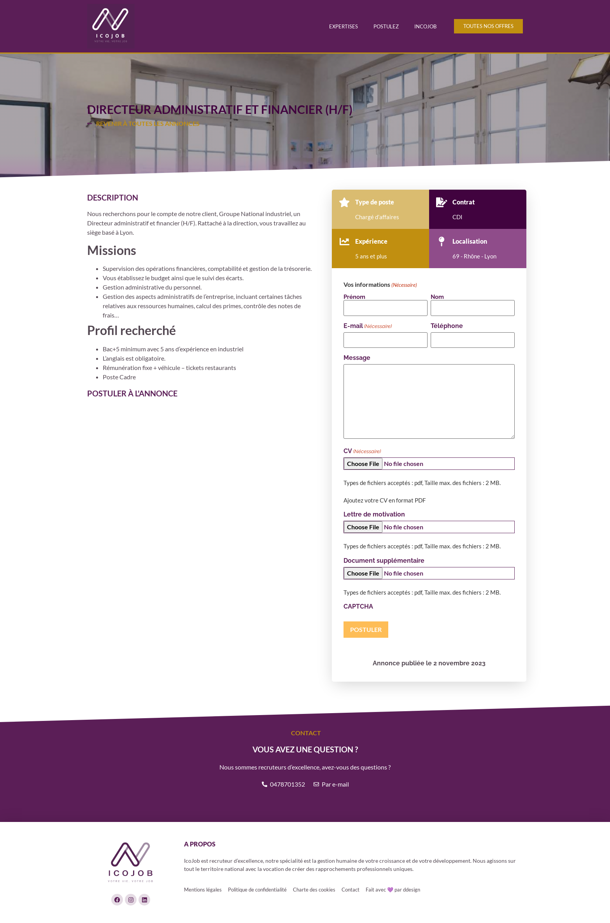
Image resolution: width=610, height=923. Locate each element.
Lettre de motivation (374, 514)
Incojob (425, 26)
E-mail (368, 326)
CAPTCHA (358, 607)
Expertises (343, 26)
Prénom (354, 296)
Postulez (386, 26)
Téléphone (447, 326)
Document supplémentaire (384, 561)
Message (357, 358)
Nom (437, 296)
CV (362, 451)
